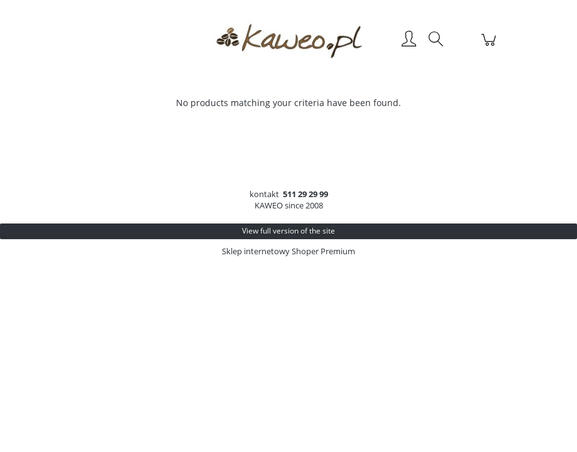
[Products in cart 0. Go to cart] (490, 46)
